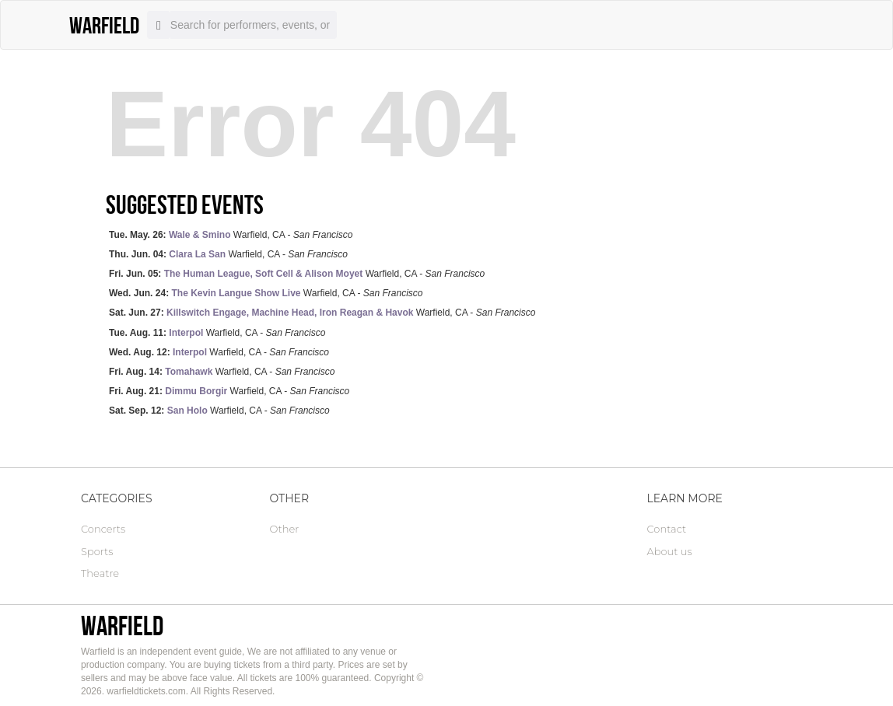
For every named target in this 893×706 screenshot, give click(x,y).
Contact (667, 529)
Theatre (100, 573)
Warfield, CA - (230, 234)
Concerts (103, 529)
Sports (97, 551)
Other (284, 529)
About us (669, 551)
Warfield (122, 625)
